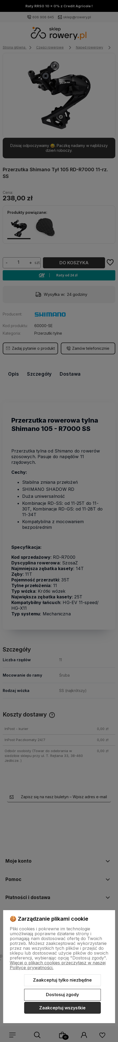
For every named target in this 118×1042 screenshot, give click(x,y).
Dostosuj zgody (62, 994)
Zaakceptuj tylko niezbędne (62, 980)
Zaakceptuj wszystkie (62, 1007)
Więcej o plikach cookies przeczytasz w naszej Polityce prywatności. (58, 965)
